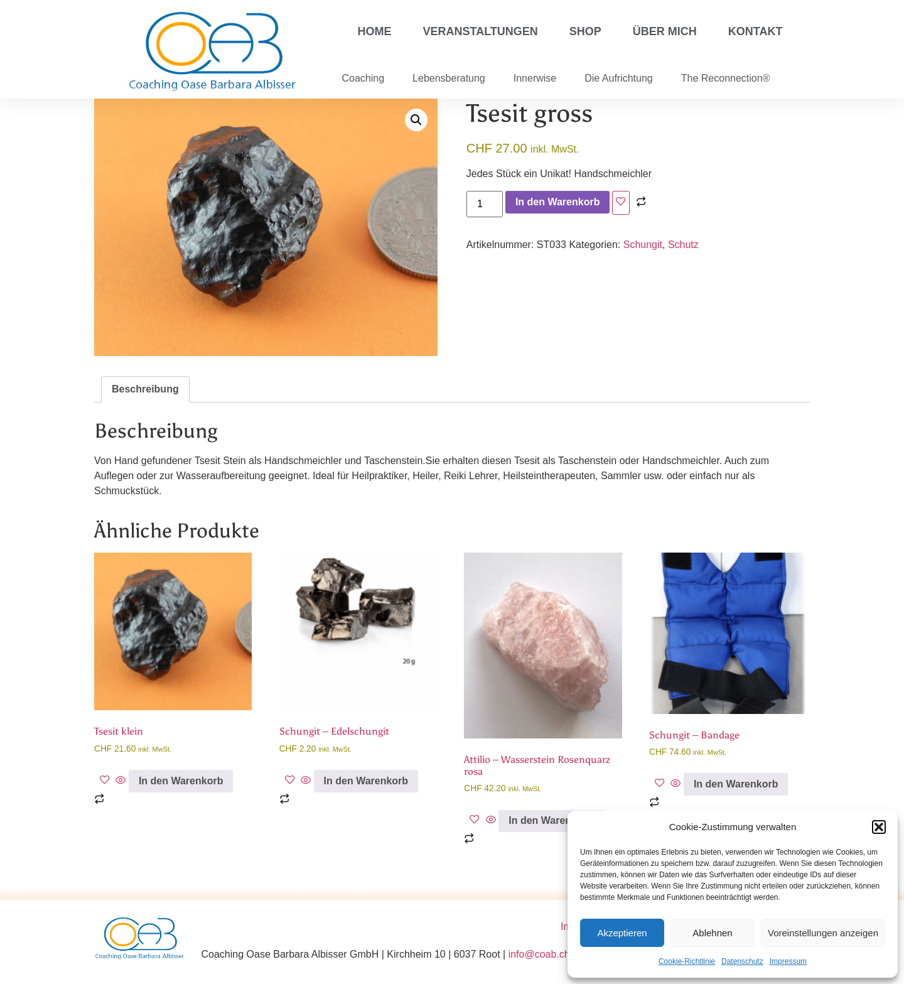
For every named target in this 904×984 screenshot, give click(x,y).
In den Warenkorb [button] (181, 781)
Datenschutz (742, 961)
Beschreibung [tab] (145, 389)
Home (375, 31)
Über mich (665, 31)
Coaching (363, 78)
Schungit (642, 244)
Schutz (683, 244)
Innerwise (535, 78)
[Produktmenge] (484, 204)
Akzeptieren (622, 932)
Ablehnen (712, 932)
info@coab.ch (539, 954)
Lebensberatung (448, 78)
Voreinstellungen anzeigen (823, 932)
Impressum (788, 961)
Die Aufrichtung (618, 78)
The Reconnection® (725, 78)
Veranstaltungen (480, 31)
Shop (585, 31)
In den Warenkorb (557, 202)
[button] (879, 827)
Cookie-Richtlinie (687, 961)
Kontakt (755, 31)
